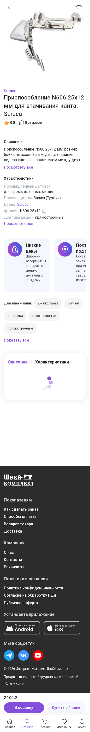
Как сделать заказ (21, 509)
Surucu (10, 91)
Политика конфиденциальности (33, 588)
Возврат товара (18, 524)
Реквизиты (14, 567)
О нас (9, 552)
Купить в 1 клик (66, 707)
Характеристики (52, 361)
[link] (9, 7)
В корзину (24, 707)
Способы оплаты (20, 516)
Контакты (13, 559)
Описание (18, 361)
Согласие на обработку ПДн (30, 595)
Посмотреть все (18, 167)
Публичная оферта (21, 602)
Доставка (13, 531)
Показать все (16, 340)
